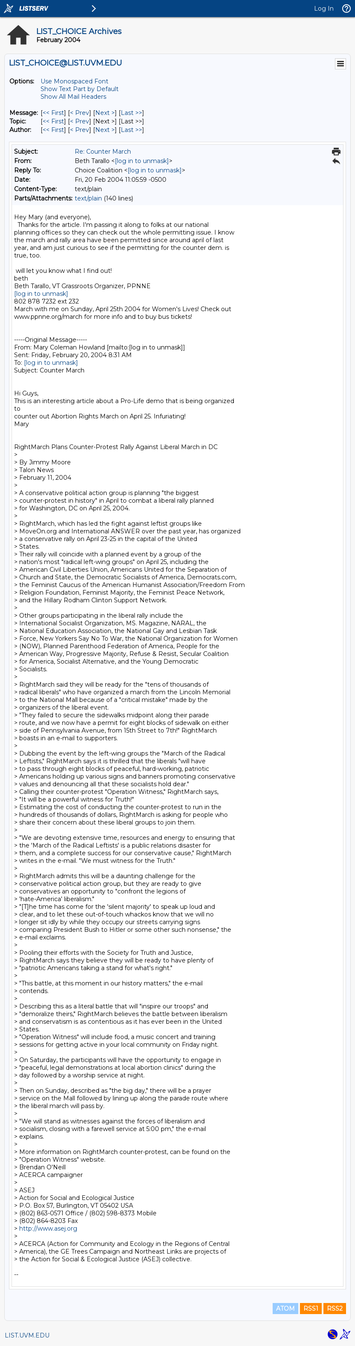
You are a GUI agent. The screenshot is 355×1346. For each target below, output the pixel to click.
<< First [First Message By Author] (53, 130)
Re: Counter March (103, 151)
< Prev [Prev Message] (79, 113)
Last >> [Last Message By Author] (131, 130)
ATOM (285, 1308)
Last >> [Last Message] (131, 113)
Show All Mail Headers (73, 96)
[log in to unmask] (142, 161)
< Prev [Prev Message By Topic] (79, 121)
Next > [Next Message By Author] (105, 130)
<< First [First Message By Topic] (53, 121)
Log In (324, 8)
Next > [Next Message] (105, 113)
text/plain (88, 198)
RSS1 (310, 1308)
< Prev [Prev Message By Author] (79, 130)
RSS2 (335, 1308)
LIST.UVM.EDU (27, 1335)
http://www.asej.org (48, 1228)
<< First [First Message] (53, 113)
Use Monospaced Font (74, 81)
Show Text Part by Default (80, 89)
